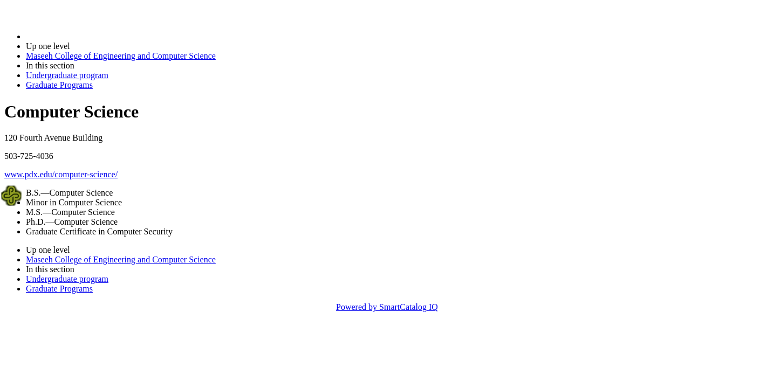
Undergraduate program (67, 75)
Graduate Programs (59, 84)
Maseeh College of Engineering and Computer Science (121, 55)
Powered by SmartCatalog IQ (387, 306)
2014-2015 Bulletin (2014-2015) (82, 36)
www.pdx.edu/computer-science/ (61, 174)
